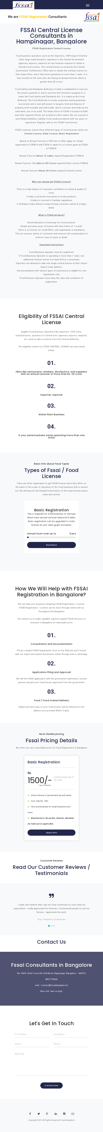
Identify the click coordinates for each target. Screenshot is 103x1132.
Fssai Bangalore (67, 1120)
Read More (51, 545)
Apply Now (51, 832)
